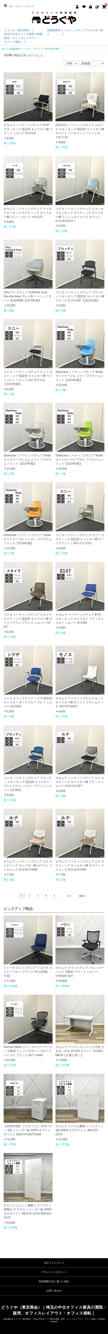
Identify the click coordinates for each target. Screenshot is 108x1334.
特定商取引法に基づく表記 (54, 1281)
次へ (69, 895)
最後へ (83, 895)
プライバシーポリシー (54, 1272)
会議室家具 (14, 49)
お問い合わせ (54, 1290)
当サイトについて (54, 1262)
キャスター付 (52, 49)
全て (4, 49)
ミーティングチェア (33, 49)
